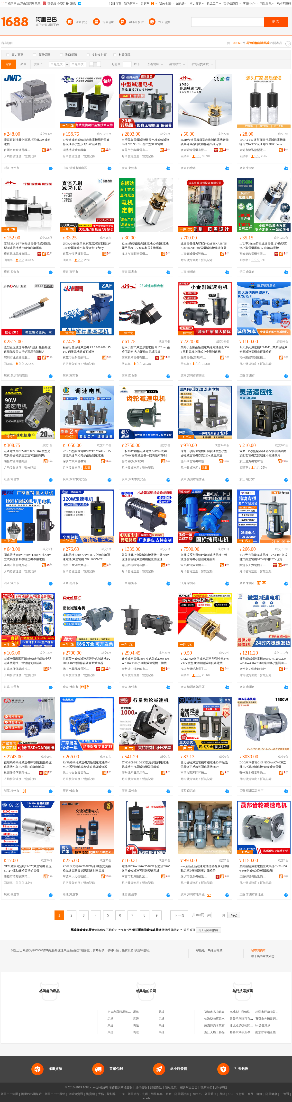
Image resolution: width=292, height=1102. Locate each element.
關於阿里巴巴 (188, 1087)
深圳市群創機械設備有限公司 (194, 876)
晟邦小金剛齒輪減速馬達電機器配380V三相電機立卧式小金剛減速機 (205, 349)
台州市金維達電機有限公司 (17, 150)
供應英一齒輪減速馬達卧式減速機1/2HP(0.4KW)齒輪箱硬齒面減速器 (86, 661)
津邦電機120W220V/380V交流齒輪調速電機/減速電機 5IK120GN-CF (86, 557)
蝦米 (169, 1094)
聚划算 (111, 1094)
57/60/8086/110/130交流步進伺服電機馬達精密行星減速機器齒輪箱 (145, 765)
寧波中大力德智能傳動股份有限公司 (76, 876)
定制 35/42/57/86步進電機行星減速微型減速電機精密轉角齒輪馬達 (27, 246)
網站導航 (221, 1087)
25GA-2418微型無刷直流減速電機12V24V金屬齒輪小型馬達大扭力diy (87, 246)
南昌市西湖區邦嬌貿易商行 (17, 461)
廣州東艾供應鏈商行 (252, 669)
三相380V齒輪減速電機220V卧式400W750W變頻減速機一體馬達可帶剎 (145, 453)
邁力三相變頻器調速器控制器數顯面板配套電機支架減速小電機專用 (262, 453)
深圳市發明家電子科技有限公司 (194, 669)
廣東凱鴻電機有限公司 (194, 150)
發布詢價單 (258, 950)
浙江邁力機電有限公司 (252, 461)
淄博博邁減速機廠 (74, 150)
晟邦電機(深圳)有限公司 (194, 357)
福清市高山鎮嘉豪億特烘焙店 (223, 1012)
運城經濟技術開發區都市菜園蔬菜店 (253, 1025)
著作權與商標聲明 (120, 1087)
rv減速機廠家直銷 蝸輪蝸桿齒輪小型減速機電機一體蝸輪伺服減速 (27, 661)
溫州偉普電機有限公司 (194, 461)
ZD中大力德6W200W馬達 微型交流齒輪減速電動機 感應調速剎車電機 (87, 868)
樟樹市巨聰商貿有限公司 (271, 1012)
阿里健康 (271, 1094)
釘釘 (259, 1094)
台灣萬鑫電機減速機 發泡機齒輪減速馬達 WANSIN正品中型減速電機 (145, 142)
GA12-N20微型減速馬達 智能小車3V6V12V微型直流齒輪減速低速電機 (205, 661)
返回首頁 (189, 930)
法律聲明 (141, 1087)
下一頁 (179, 915)
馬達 (136, 1012)
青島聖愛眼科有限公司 (244, 1018)
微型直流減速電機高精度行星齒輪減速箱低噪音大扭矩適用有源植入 (27, 349)
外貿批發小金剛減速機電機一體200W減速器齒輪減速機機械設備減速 (146, 557)
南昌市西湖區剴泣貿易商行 (135, 876)
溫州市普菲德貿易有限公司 (17, 565)
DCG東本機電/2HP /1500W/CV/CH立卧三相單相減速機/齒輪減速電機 (262, 765)
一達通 (284, 1094)
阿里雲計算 (181, 1094)
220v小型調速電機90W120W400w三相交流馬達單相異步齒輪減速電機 (87, 453)
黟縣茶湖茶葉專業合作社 (246, 1032)
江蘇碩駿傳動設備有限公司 (252, 876)
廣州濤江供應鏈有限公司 (135, 669)
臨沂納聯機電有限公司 (135, 565)
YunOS (196, 1094)
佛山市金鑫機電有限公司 (76, 772)
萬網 (222, 1094)
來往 (251, 1094)
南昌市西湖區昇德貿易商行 (194, 772)
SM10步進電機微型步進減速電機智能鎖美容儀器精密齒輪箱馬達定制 (204, 142)
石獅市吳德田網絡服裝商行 (272, 1018)
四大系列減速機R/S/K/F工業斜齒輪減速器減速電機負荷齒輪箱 (263, 349)
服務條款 (156, 1087)
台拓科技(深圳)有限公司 (135, 461)
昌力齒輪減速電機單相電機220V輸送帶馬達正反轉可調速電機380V (204, 765)
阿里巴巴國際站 (31, 1094)
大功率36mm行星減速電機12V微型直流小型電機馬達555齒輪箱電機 (263, 246)
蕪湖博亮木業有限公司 (218, 1025)
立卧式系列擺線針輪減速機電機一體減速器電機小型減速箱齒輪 (204, 557)
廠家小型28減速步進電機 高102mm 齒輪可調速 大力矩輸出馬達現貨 (146, 349)
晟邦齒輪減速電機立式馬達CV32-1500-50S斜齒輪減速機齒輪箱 (263, 868)
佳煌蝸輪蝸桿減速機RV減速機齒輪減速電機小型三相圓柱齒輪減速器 (28, 765)
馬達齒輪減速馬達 (219, 950)
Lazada (145, 1098)
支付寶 (240, 1094)
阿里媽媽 (157, 1094)
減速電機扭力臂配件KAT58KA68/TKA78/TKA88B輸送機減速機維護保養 (204, 246)
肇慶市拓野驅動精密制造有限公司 (17, 876)
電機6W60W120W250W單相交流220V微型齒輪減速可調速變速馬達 (146, 868)
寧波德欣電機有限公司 (252, 253)
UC (230, 1094)
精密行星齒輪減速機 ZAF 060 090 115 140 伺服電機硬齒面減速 (86, 349)
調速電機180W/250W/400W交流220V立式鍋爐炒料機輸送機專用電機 (27, 557)
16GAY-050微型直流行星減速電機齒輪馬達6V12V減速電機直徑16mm (262, 142)
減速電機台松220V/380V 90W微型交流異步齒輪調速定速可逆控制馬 (27, 453)
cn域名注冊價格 (240, 1012)
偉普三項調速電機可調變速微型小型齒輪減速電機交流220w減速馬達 (204, 453)
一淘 (122, 1094)
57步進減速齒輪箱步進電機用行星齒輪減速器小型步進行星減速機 (86, 142)
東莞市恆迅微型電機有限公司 (252, 150)
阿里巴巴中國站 (55, 1094)
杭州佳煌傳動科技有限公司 (17, 772)
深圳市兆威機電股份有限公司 (17, 357)
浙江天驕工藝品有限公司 (220, 1032)
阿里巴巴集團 (9, 1094)
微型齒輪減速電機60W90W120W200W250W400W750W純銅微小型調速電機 (263, 661)
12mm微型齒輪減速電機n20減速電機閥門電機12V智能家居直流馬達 (145, 246)
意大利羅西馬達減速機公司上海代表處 (132, 1012)
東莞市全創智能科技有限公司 (76, 357)
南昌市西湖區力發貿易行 (76, 565)
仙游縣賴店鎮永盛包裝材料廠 (223, 1018)
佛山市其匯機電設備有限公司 (76, 669)
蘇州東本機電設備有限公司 (252, 772)
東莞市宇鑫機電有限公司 (135, 150)
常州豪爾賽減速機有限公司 (252, 357)
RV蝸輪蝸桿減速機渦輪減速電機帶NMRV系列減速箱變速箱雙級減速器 (86, 765)
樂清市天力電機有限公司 (252, 565)
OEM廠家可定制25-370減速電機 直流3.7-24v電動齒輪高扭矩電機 (28, 868)
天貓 (101, 1094)
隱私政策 (171, 1087)
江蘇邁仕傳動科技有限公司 (17, 669)
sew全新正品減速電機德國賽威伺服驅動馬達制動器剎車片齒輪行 (205, 868)
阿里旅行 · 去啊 (138, 1094)
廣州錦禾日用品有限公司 (135, 772)
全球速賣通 (75, 1094)
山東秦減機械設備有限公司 (194, 253)
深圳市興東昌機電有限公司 (76, 461)
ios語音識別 (262, 1025)
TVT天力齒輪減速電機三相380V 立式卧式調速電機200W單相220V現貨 (263, 557)
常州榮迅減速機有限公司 (194, 565)
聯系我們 (206, 1087)
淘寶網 (90, 1094)
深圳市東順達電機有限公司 (135, 253)
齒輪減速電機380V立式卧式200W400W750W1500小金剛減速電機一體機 (145, 661)
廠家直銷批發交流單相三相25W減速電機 (27, 142)
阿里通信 (210, 1094)
